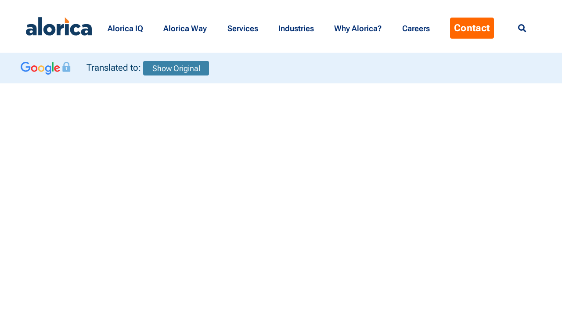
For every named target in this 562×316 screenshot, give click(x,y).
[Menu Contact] (417, 26)
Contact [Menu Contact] (472, 27)
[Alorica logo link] (59, 26)
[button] (127, 26)
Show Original (176, 68)
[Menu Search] (522, 28)
